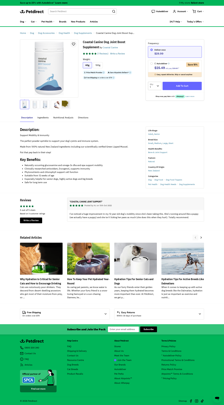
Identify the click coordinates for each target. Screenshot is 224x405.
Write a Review (117, 53)
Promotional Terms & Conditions (178, 360)
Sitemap (183, 400)
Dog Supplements (187, 184)
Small (150, 143)
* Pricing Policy (169, 378)
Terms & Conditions (171, 350)
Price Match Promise (171, 369)
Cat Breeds (72, 369)
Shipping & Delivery (77, 350)
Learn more (61, 2)
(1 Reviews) (102, 53)
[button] (159, 11)
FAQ (69, 346)
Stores (117, 346)
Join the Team (123, 360)
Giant (171, 143)
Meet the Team (121, 355)
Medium (157, 143)
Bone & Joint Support (157, 152)
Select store (197, 2)
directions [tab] (83, 117)
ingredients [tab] (43, 117)
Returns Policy (168, 364)
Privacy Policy (168, 346)
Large (165, 143)
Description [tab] (27, 117)
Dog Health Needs (168, 184)
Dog (150, 179)
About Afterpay (122, 382)
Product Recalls (75, 373)
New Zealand (154, 170)
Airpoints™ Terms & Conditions (177, 373)
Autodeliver (120, 369)
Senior (157, 134)
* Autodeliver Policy (171, 355)
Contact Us (72, 355)
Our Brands (120, 364)
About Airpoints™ (123, 378)
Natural (151, 161)
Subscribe (149, 329)
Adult (150, 134)
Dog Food (158, 179)
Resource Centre (75, 360)
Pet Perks (119, 373)
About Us (119, 350)
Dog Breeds (73, 364)
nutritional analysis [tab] (63, 117)
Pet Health (152, 184)
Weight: (86, 59)
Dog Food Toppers (174, 179)
